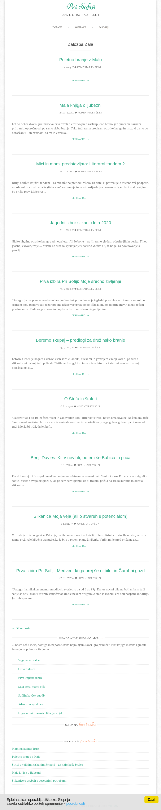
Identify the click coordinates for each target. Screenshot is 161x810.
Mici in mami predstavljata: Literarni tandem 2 (80, 163)
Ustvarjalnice (26, 669)
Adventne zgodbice (30, 704)
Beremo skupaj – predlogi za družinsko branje (80, 340)
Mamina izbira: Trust (25, 749)
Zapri (151, 799)
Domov (57, 27)
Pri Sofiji (80, 6)
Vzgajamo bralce (29, 660)
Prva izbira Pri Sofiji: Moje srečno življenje (80, 281)
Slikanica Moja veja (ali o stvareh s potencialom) (80, 516)
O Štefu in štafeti (80, 398)
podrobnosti (75, 803)
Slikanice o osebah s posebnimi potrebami (39, 780)
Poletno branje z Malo (80, 59)
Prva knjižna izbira (30, 678)
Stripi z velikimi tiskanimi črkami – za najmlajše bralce (47, 765)
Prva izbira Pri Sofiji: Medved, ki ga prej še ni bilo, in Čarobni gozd (80, 570)
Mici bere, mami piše (31, 687)
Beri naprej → (80, 80)
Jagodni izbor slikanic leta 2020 (80, 222)
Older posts (21, 628)
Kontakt (80, 27)
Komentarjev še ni (87, 67)
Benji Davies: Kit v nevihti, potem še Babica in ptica (80, 457)
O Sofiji (104, 27)
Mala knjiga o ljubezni (81, 105)
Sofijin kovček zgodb (31, 695)
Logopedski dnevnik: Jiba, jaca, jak (40, 713)
